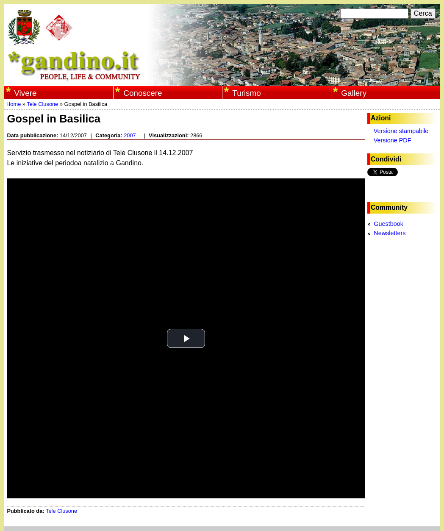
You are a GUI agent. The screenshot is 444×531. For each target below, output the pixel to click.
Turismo (246, 93)
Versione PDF (392, 140)
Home (13, 104)
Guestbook (388, 223)
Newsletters (389, 233)
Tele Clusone (42, 104)
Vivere (25, 93)
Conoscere (142, 93)
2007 (130, 135)
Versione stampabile (401, 131)
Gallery (353, 93)
